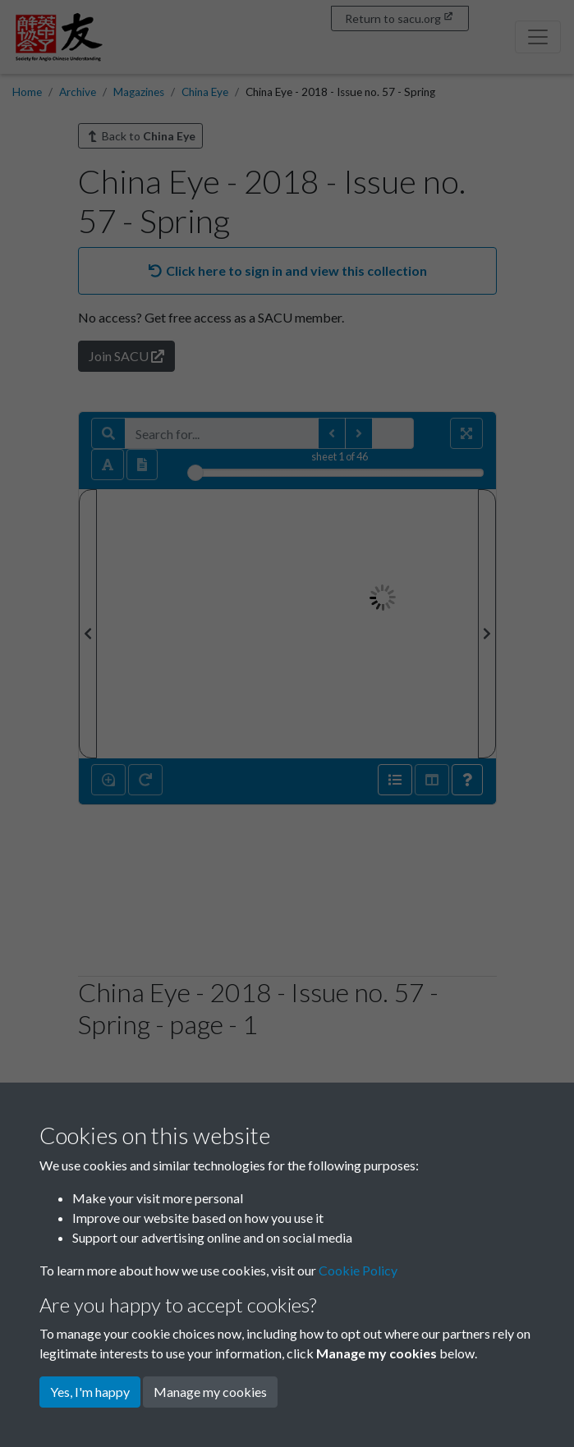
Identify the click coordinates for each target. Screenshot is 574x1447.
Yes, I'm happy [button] (90, 1391)
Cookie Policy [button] (358, 1270)
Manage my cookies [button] (210, 1391)
